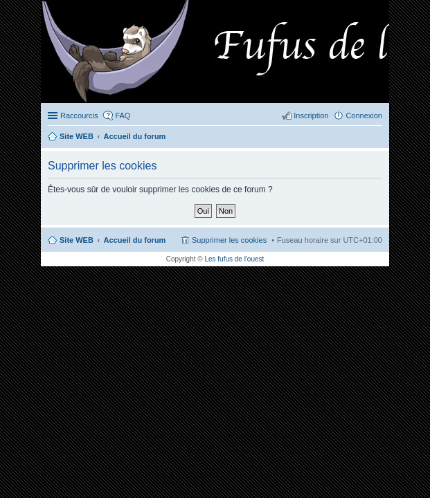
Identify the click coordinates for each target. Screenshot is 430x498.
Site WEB (76, 240)
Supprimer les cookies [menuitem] (229, 240)
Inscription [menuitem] (311, 115)
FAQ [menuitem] (122, 115)
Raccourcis (79, 115)
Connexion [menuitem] (364, 115)
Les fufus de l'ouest (234, 259)
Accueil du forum (135, 240)
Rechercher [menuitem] (376, 137)
